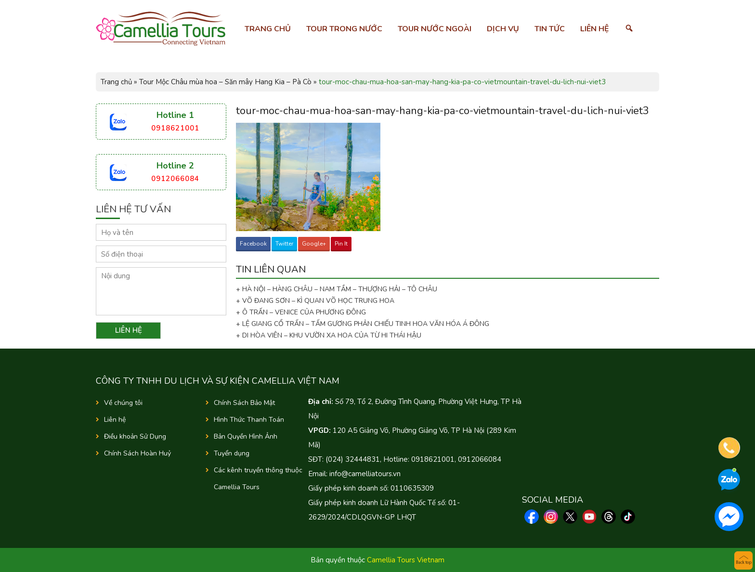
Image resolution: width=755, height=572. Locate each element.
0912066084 (175, 178)
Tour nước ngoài (434, 29)
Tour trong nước (344, 29)
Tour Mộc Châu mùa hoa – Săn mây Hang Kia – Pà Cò (225, 82)
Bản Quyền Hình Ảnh (245, 436)
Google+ (314, 243)
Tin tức (549, 29)
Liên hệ (594, 29)
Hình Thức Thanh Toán (249, 419)
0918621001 (175, 128)
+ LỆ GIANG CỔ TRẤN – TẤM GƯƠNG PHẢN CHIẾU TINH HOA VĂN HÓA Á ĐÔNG (362, 323)
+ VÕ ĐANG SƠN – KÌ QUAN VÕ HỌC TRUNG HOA (315, 300)
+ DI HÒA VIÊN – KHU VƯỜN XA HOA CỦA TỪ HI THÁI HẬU (328, 335)
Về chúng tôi (123, 402)
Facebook (253, 243)
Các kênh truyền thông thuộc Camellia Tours (258, 479)
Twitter (284, 243)
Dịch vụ (503, 29)
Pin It (341, 243)
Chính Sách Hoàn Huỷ (137, 453)
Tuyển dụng (231, 453)
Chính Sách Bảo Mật (244, 402)
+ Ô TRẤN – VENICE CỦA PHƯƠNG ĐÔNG (301, 312)
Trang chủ (268, 29)
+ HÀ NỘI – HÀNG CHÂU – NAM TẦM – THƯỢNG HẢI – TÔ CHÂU (338, 289)
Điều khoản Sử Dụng (135, 436)
